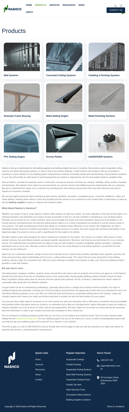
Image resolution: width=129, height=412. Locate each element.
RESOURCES (69, 5)
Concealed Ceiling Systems (78, 395)
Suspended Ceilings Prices (78, 380)
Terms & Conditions (115, 406)
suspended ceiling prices (27, 319)
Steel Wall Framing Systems (78, 375)
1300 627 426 (107, 360)
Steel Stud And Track (75, 390)
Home (38, 359)
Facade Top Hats (73, 385)
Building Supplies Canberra (78, 400)
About (38, 375)
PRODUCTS (40, 5)
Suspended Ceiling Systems (78, 369)
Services (39, 364)
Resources (40, 369)
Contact (38, 380)
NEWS (81, 5)
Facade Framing (73, 364)
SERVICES (54, 5)
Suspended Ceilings (75, 359)
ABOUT (29, 12)
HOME (29, 5)
